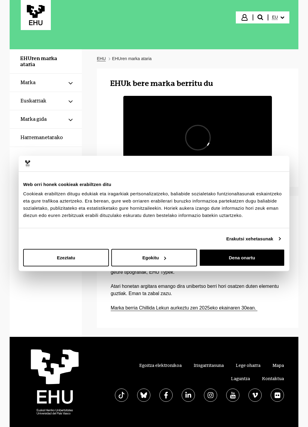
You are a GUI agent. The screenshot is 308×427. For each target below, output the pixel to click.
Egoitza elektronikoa (160, 365)
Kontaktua (273, 378)
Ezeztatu (66, 257)
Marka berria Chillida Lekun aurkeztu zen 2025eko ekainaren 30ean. (184, 307)
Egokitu (154, 257)
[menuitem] (278, 17)
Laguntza (240, 378)
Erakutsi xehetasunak (249, 238)
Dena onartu (242, 257)
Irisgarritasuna (209, 365)
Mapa (278, 365)
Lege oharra (248, 365)
